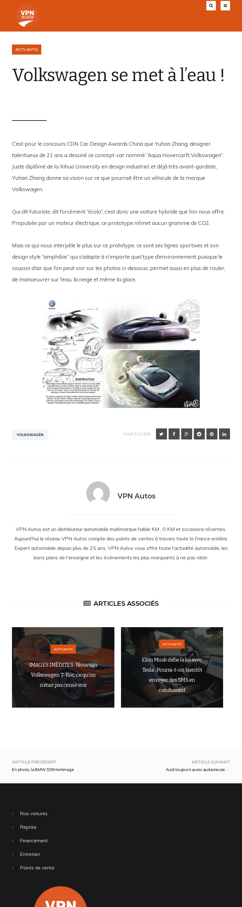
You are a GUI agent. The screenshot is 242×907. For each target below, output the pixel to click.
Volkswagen (30, 435)
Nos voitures (34, 813)
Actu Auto (26, 49)
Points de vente (37, 868)
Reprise (28, 827)
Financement (34, 841)
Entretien (30, 854)
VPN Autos (29, 100)
